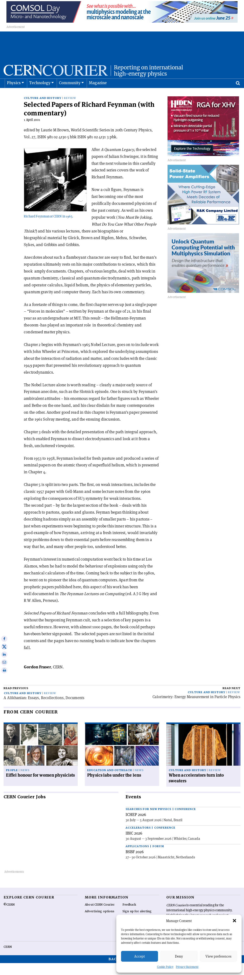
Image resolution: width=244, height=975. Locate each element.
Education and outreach (109, 782)
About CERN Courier (100, 916)
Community (70, 95)
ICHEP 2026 (136, 826)
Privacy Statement (187, 967)
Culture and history (42, 110)
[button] (234, 920)
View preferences (218, 956)
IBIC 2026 (134, 845)
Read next (231, 700)
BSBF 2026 (135, 863)
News (25, 782)
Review (70, 110)
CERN (8, 959)
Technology (40, 95)
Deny (179, 956)
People (12, 782)
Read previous (16, 700)
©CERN (9, 916)
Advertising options (99, 923)
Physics (14, 95)
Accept (139, 956)
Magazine (98, 95)
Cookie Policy (165, 967)
